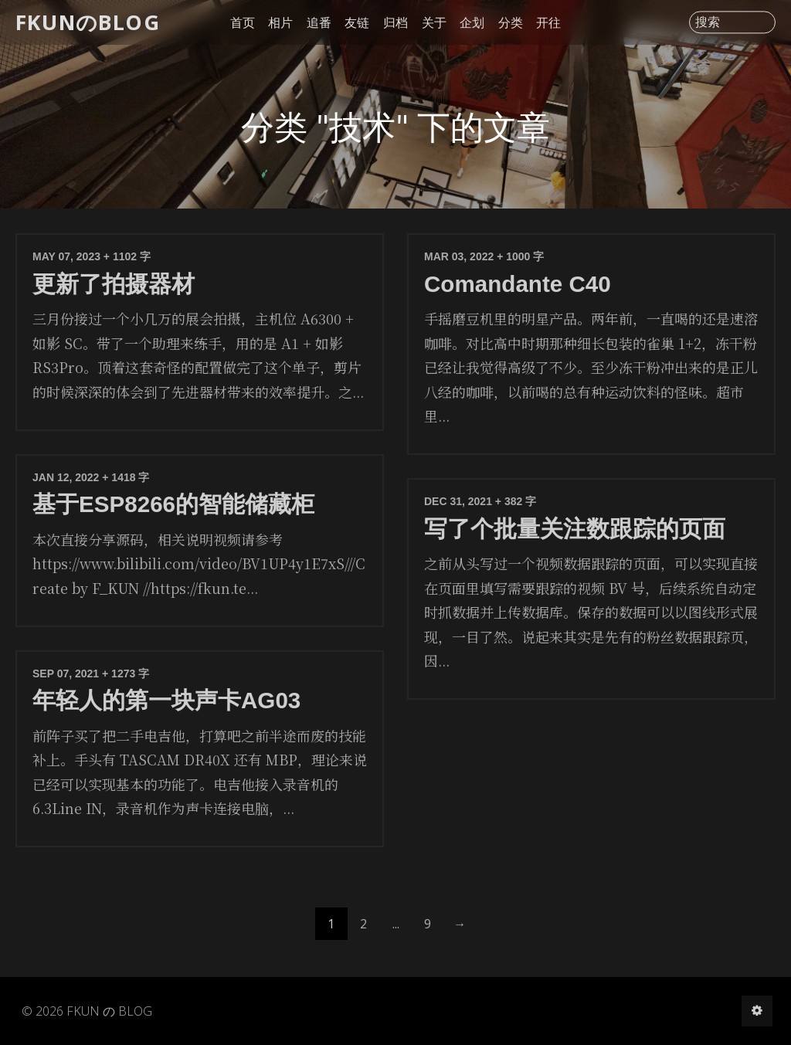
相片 (280, 22)
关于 (434, 22)
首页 (242, 22)
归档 (395, 22)
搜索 (707, 22)
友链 (357, 22)
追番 (319, 22)
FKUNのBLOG (87, 22)
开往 (548, 22)
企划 (472, 22)
